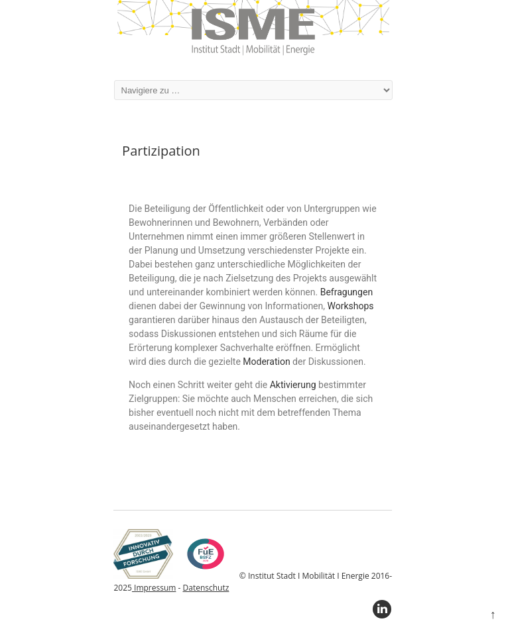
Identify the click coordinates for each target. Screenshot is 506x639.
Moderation (266, 361)
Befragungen (346, 292)
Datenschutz (206, 587)
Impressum (154, 587)
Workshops (351, 306)
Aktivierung (293, 384)
